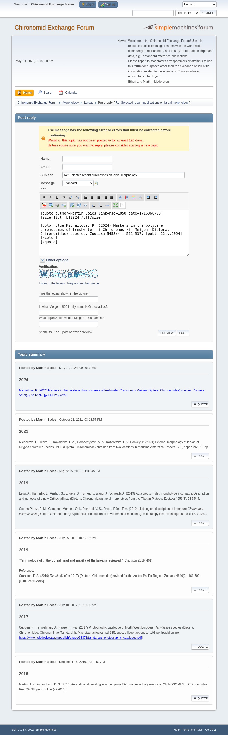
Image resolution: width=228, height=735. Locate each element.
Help (177, 729)
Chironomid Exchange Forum (54, 27)
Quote (200, 404)
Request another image (83, 283)
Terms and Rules (192, 729)
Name (44, 159)
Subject (46, 175)
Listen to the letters (52, 283)
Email (44, 167)
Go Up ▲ (211, 729)
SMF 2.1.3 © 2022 (22, 729)
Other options (57, 260)
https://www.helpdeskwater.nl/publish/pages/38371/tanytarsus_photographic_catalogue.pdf (80, 637)
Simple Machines (45, 729)
